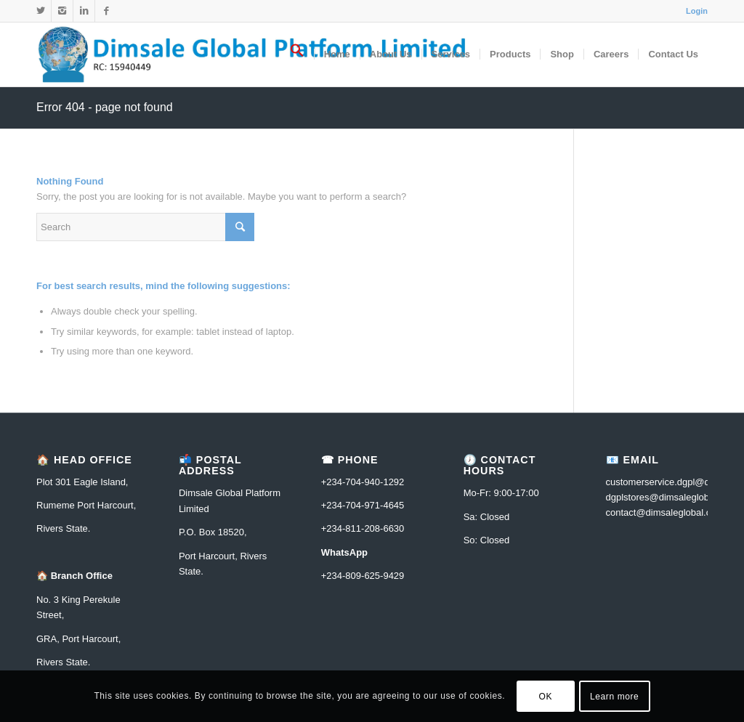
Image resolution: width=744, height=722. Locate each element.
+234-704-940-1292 (363, 481)
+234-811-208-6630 (363, 528)
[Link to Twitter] (40, 11)
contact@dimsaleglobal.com (665, 512)
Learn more (614, 696)
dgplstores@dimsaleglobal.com (671, 497)
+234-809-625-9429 (363, 575)
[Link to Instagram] (62, 11)
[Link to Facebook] (106, 11)
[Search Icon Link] (297, 54)
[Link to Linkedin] (83, 11)
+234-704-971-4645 (363, 505)
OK (546, 696)
